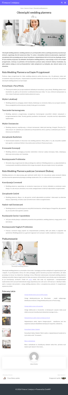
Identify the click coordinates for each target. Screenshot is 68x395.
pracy (30, 279)
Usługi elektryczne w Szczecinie (33, 306)
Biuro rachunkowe (29, 341)
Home (21, 8)
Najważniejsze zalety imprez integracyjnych (37, 318)
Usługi (30, 8)
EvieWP (48, 389)
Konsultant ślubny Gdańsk (32, 329)
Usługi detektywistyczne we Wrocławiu (36, 294)
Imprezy (26, 8)
